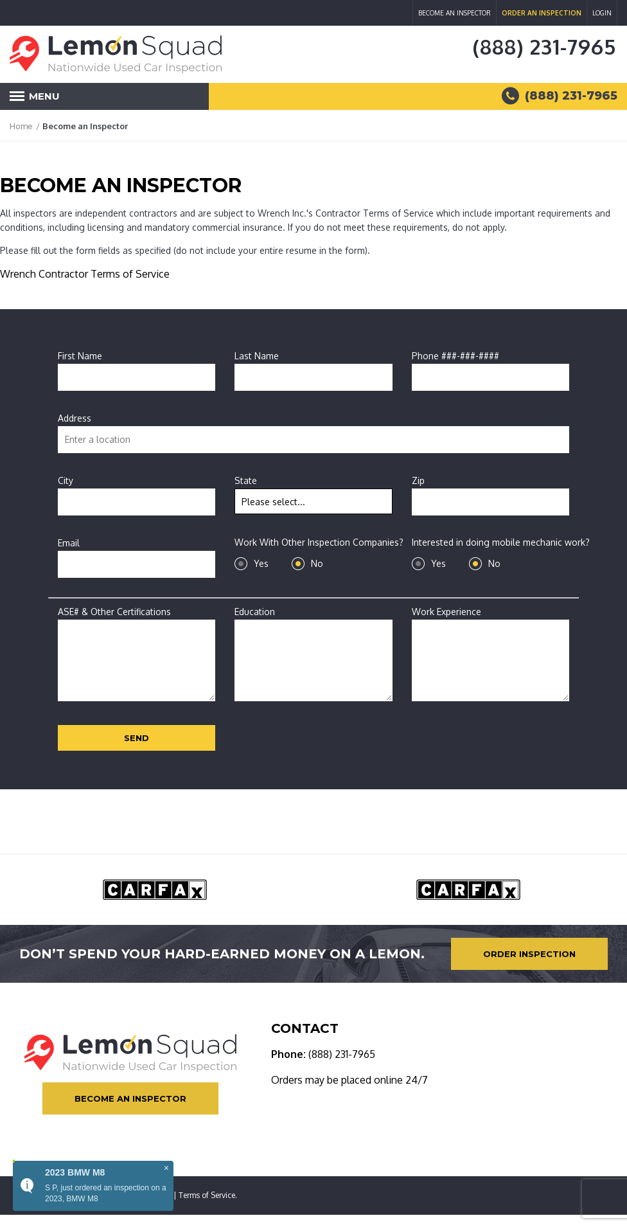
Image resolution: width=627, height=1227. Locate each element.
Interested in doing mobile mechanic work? (501, 542)
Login (602, 13)
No (317, 563)
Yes (261, 563)
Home (21, 126)
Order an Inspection (541, 13)
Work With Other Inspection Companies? (318, 542)
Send (136, 738)
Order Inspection (529, 954)
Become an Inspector (454, 13)
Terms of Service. (208, 1195)
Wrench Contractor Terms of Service (85, 273)
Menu (35, 100)
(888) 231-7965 (544, 46)
